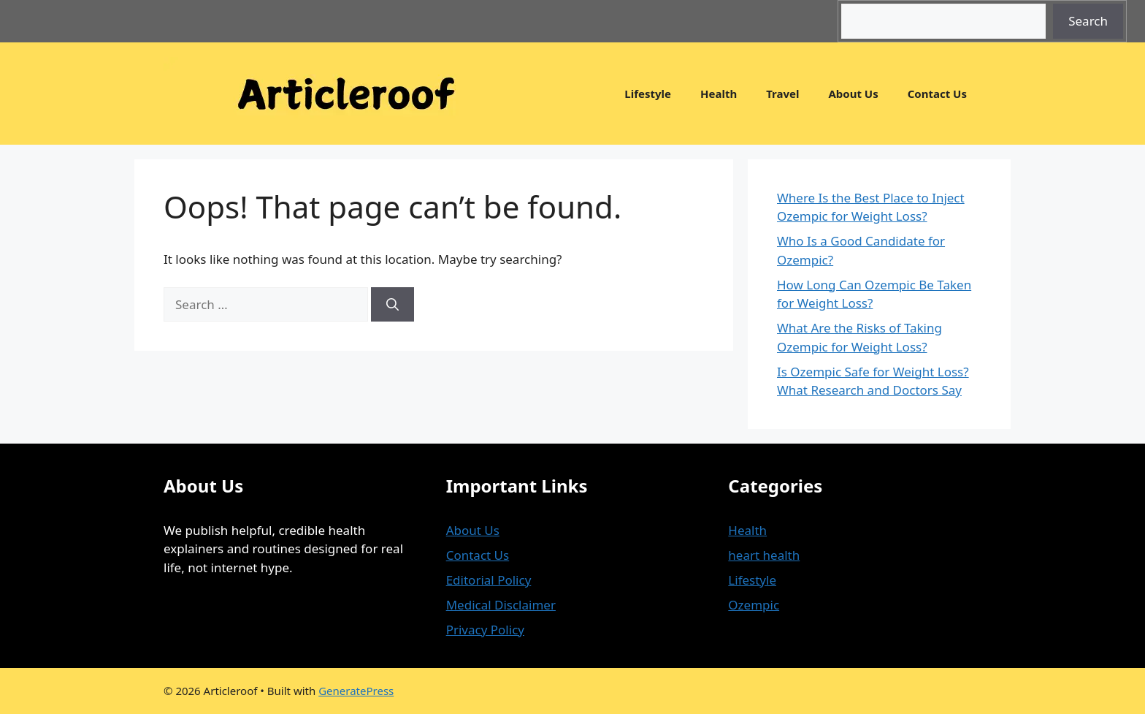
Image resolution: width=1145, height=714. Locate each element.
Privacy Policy (485, 629)
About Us (853, 93)
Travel (782, 93)
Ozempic (753, 604)
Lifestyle (647, 93)
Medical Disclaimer (501, 604)
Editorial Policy (489, 579)
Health (718, 93)
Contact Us (937, 93)
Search (1088, 20)
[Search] (392, 304)
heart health (764, 555)
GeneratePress (356, 690)
